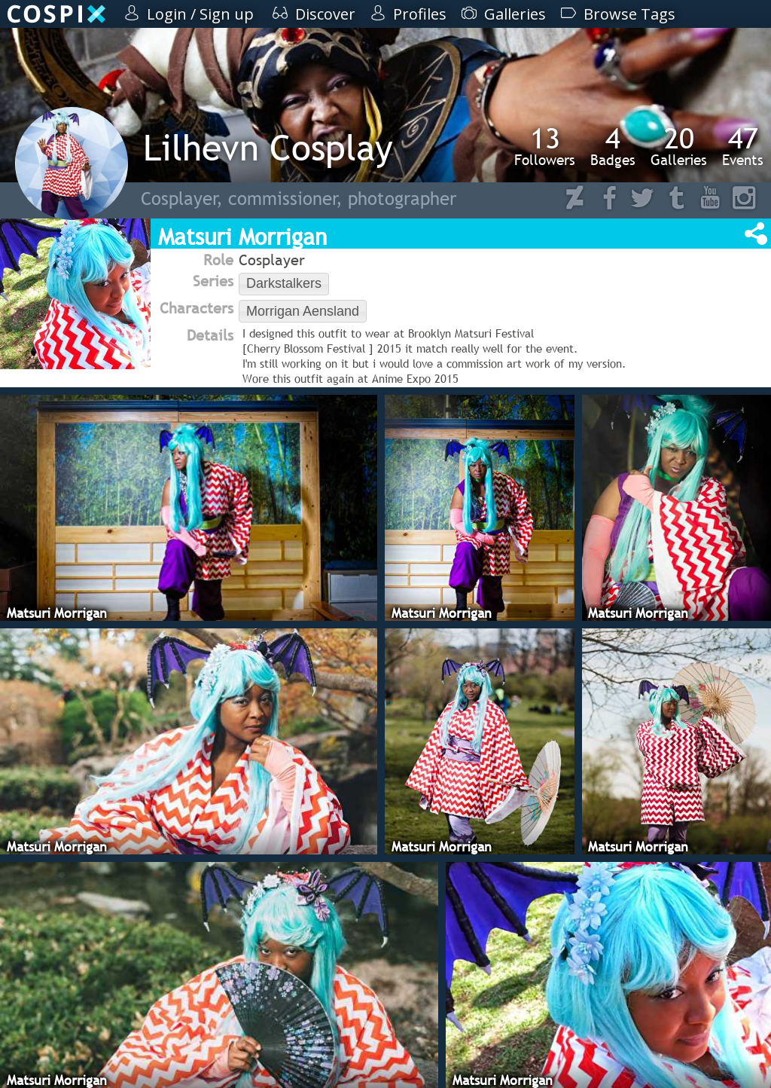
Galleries (679, 146)
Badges (612, 146)
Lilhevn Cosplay (268, 147)
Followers (544, 146)
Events (742, 146)
